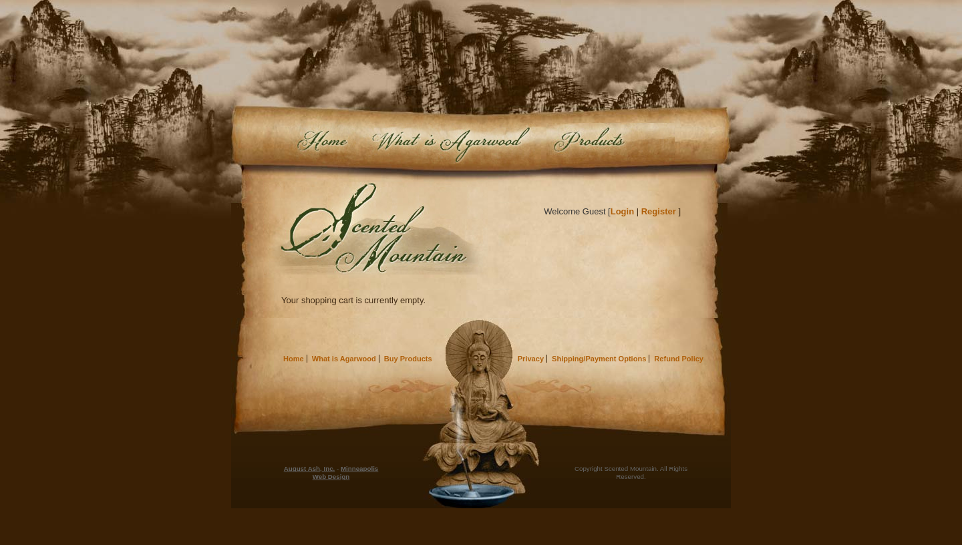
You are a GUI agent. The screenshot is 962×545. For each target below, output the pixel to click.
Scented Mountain (376, 228)
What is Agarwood (449, 143)
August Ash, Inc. (309, 468)
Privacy (531, 359)
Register (658, 211)
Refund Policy (678, 359)
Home (322, 143)
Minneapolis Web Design (346, 472)
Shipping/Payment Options (599, 359)
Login (622, 211)
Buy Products (610, 143)
